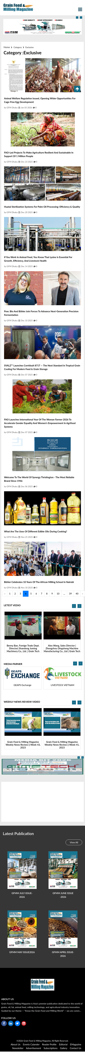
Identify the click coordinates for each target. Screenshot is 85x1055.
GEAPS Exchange (63, 685)
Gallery (63, 1048)
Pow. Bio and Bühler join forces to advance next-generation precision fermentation (41, 313)
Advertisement (33, 1048)
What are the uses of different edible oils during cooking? (35, 531)
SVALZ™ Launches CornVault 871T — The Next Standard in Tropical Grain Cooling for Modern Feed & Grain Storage (42, 367)
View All (74, 842)
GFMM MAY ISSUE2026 (22, 952)
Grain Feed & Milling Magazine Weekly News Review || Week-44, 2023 (23, 744)
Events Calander (31, 1044)
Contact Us (75, 1048)
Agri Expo (23, 685)
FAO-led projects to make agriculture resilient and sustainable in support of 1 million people (38, 154)
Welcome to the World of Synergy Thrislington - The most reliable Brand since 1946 (39, 479)
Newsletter (17, 1048)
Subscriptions (50, 1048)
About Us (15, 1044)
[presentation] (77, 17)
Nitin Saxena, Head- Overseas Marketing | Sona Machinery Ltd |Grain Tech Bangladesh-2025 (23, 648)
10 (58, 593)
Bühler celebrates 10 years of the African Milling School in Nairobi (39, 582)
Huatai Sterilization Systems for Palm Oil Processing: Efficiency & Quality (42, 206)
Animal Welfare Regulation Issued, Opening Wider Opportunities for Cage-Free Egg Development (39, 100)
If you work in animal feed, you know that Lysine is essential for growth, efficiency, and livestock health (38, 259)
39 (70, 593)
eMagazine (75, 1044)
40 (77, 593)
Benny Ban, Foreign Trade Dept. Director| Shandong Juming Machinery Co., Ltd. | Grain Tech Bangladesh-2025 (62, 649)
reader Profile (49, 1044)
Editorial (63, 1044)
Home (7, 47)
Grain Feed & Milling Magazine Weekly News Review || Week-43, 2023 (62, 744)
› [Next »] (82, 593)
